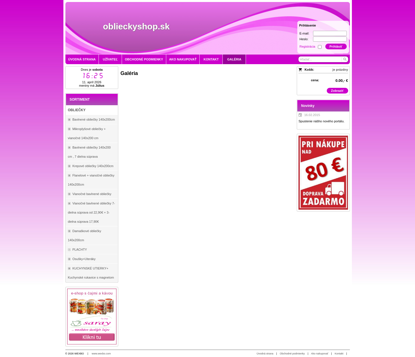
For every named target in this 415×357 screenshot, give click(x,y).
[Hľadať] (344, 59)
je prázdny (340, 69)
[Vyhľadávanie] (323, 59)
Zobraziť (337, 90)
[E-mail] (330, 33)
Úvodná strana (265, 353)
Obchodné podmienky (292, 353)
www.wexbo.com (101, 353)
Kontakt (339, 353)
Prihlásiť (335, 46)
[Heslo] (330, 39)
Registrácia (307, 46)
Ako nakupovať (319, 353)
